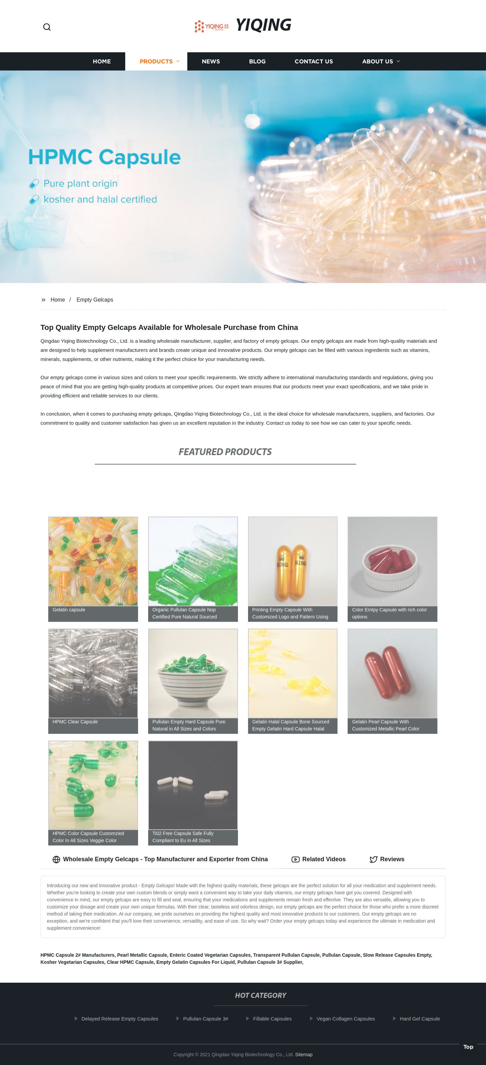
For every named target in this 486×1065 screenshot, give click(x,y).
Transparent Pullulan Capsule (286, 955)
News (211, 61)
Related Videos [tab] (319, 860)
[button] (46, 27)
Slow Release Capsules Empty (397, 955)
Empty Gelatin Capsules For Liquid (195, 962)
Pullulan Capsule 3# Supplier (270, 962)
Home (102, 61)
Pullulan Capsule (341, 955)
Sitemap (304, 1054)
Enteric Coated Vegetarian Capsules (210, 955)
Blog (257, 61)
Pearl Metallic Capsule (142, 955)
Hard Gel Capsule (425, 1018)
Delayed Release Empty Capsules (124, 1018)
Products (156, 61)
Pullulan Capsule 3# (210, 1018)
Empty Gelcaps (95, 300)
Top (468, 1045)
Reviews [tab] (387, 860)
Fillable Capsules (277, 1018)
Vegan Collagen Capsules (351, 1018)
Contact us (314, 61)
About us (377, 61)
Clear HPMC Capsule (130, 962)
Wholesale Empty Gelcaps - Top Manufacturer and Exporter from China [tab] (160, 860)
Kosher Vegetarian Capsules (72, 962)
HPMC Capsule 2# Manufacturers (77, 955)
